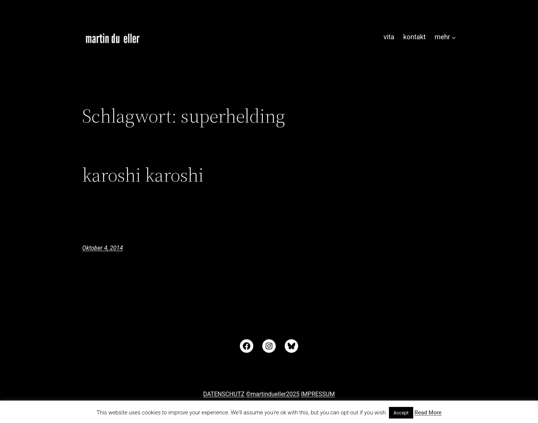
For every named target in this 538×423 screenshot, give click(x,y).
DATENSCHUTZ (224, 394)
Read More (428, 412)
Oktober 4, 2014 (102, 247)
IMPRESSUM (318, 394)
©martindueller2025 (272, 394)
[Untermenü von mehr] (454, 37)
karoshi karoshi (143, 175)
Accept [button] (401, 413)
